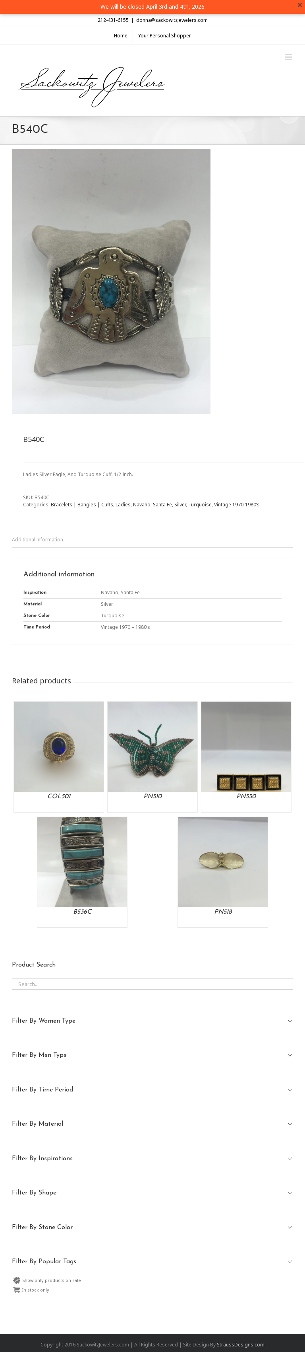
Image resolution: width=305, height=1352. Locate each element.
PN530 (246, 797)
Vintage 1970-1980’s (237, 504)
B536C (82, 912)
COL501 (58, 797)
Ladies (123, 504)
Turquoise (200, 504)
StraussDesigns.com (240, 1344)
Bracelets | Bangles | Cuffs (82, 504)
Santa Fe (162, 504)
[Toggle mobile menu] (289, 57)
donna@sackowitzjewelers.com (172, 20)
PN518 (223, 912)
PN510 (152, 797)
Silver (180, 504)
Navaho (142, 504)
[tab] (152, 540)
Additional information (37, 539)
